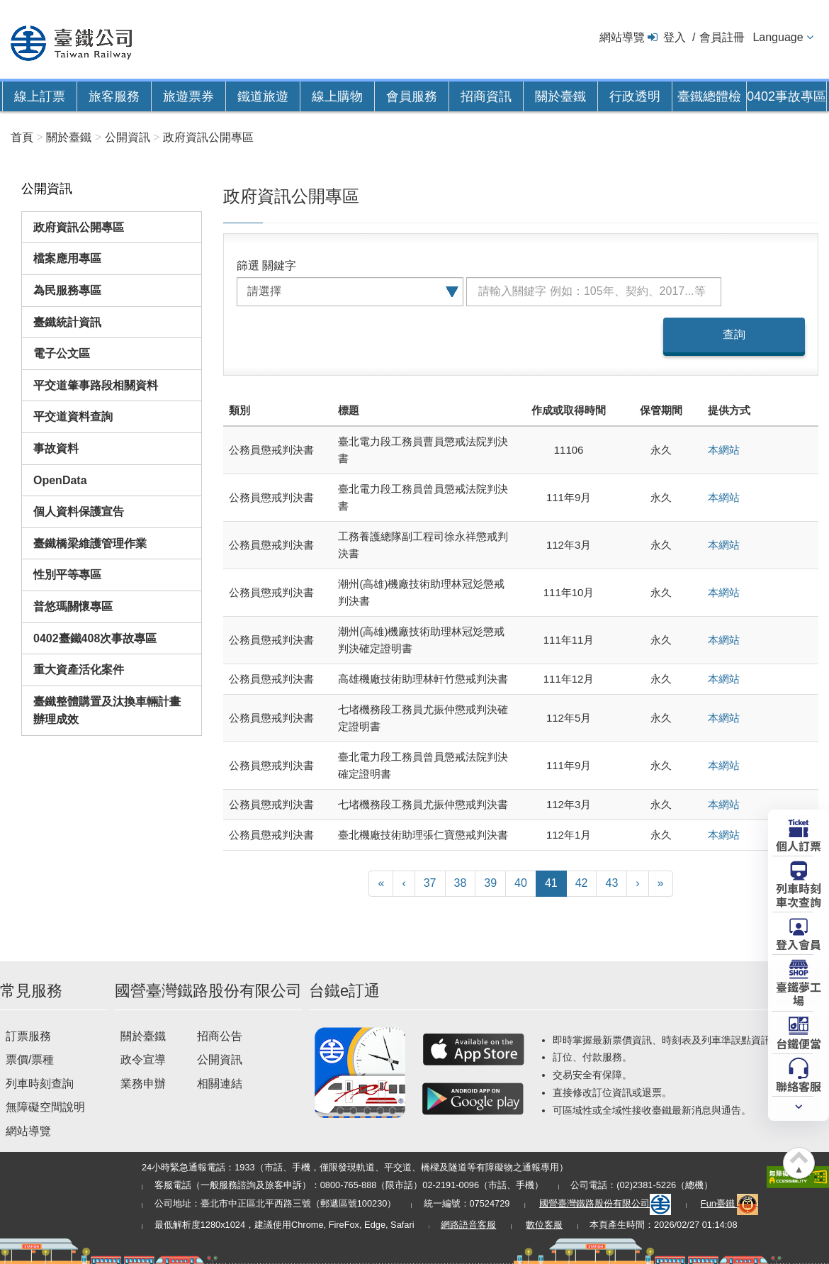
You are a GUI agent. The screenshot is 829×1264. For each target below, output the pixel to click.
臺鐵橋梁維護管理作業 (90, 543)
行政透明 (634, 96)
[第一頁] (380, 884)
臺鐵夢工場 (798, 992)
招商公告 (219, 1036)
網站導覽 (622, 37)
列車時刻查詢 (40, 1084)
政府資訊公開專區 (78, 227)
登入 (674, 37)
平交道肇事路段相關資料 (95, 385)
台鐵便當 (798, 1043)
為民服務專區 (67, 290)
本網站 (724, 450)
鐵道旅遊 (262, 96)
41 (551, 883)
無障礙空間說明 (45, 1107)
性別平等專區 (67, 575)
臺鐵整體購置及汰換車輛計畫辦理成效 (107, 710)
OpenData (60, 480)
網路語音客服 (468, 1224)
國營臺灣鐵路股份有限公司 (605, 1203)
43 (611, 883)
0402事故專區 (786, 96)
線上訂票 (39, 96)
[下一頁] (637, 884)
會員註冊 (722, 37)
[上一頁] (403, 884)
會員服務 (411, 96)
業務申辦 (143, 1084)
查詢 (734, 334)
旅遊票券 (188, 96)
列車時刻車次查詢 (798, 894)
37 (430, 883)
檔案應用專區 (67, 258)
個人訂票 (798, 845)
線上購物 (337, 96)
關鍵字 (279, 265)
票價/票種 (30, 1059)
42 (581, 883)
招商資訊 (486, 96)
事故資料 (56, 448)
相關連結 (219, 1084)
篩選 (248, 265)
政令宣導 (143, 1059)
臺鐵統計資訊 (67, 322)
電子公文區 (61, 353)
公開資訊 (219, 1059)
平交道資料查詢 (73, 416)
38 (460, 883)
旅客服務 (114, 96)
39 (490, 883)
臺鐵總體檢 (709, 96)
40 (520, 883)
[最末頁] (660, 884)
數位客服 (544, 1224)
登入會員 (798, 943)
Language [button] (777, 37)
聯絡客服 (798, 1085)
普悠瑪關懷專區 (73, 606)
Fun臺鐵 (730, 1203)
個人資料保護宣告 (78, 511)
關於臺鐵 (560, 96)
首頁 (22, 137)
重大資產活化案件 (78, 670)
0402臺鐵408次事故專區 (95, 638)
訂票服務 (28, 1036)
